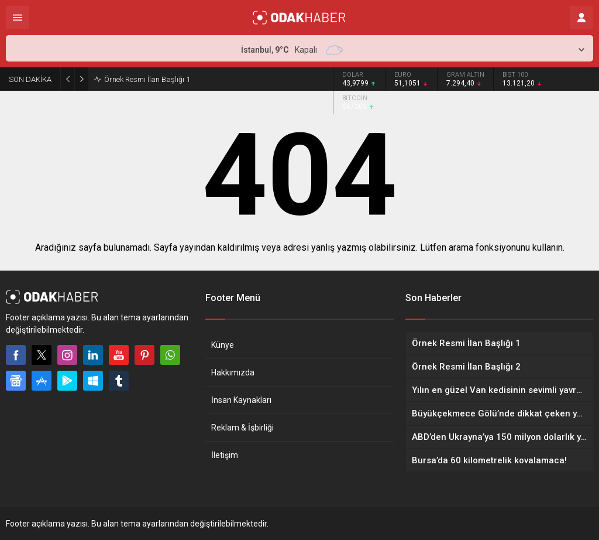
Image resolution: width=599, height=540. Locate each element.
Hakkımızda (232, 372)
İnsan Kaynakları (241, 400)
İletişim (224, 455)
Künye (222, 345)
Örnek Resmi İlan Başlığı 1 (147, 79)
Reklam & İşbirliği (242, 427)
